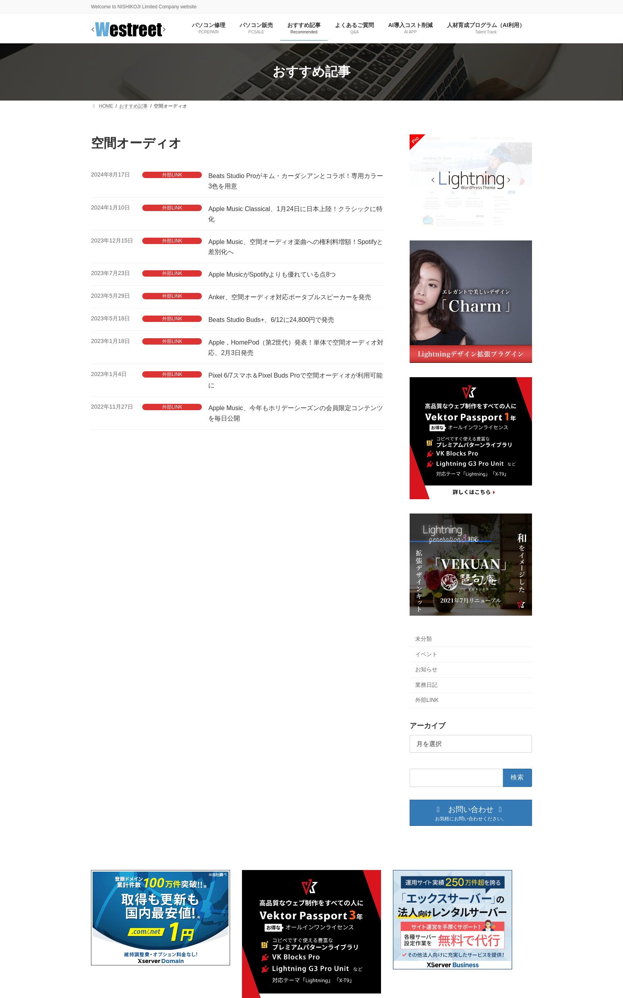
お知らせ (426, 669)
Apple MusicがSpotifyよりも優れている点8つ (272, 274)
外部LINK (172, 175)
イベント (426, 654)
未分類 (423, 639)
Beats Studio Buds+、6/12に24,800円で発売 (271, 319)
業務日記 (426, 685)
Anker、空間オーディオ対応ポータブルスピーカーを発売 (289, 297)
